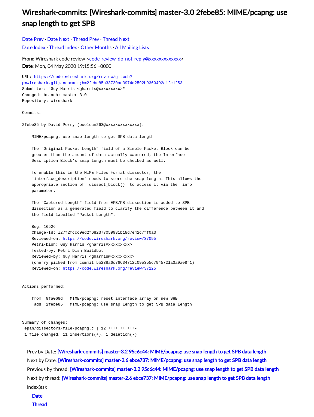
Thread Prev (86, 39)
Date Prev (33, 39)
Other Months (96, 47)
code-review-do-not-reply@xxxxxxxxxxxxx (135, 59)
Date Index (33, 47)
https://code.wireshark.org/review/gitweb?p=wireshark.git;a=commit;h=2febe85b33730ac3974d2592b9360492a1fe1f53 (102, 80)
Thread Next (116, 39)
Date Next (58, 39)
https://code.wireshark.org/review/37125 (109, 268)
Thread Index (63, 47)
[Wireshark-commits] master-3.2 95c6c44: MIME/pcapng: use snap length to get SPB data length (161, 351)
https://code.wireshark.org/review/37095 (109, 238)
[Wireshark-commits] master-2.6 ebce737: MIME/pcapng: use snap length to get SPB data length (162, 360)
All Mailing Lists (132, 47)
